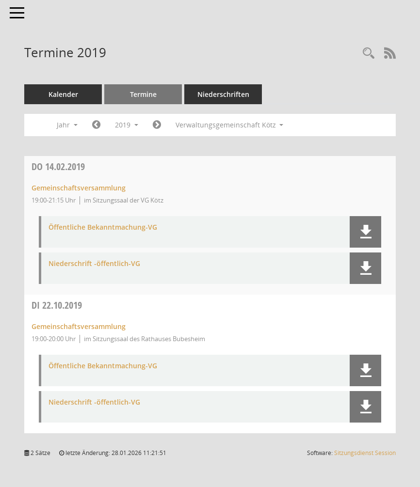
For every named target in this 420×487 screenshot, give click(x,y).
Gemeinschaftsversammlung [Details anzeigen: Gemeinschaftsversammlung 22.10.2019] (79, 326)
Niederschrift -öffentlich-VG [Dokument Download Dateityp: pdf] (94, 264)
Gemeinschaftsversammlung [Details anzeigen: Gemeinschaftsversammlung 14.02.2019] (79, 187)
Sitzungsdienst (365, 453)
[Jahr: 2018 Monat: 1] (96, 125)
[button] (365, 232)
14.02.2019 (58, 166)
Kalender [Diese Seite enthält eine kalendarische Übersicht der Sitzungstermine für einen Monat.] (63, 94)
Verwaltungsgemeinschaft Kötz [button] (230, 124)
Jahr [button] (67, 124)
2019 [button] (126, 124)
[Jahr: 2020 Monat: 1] (156, 125)
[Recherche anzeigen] (368, 54)
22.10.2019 (57, 305)
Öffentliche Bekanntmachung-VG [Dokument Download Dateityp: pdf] (102, 227)
